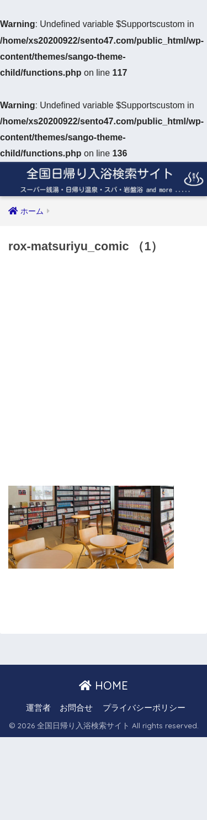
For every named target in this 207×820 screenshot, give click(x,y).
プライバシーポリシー (144, 707)
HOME (103, 685)
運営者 (38, 707)
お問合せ (76, 707)
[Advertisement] (103, 373)
